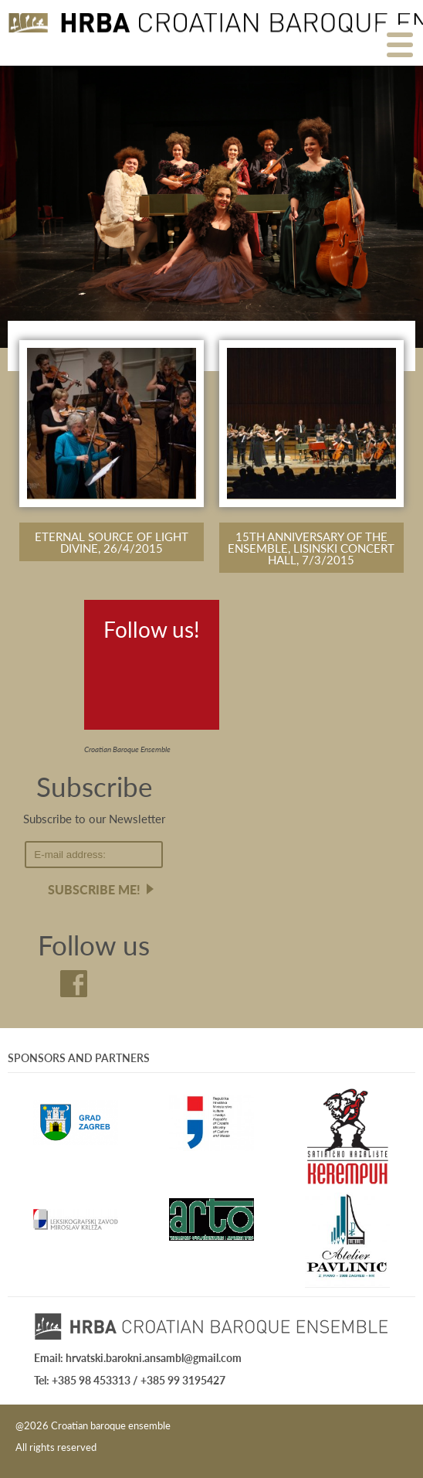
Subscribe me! (94, 889)
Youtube (167, 667)
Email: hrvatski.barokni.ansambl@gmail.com (138, 1357)
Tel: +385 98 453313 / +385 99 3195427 (129, 1379)
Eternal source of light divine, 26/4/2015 (111, 542)
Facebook (119, 667)
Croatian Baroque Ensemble (127, 749)
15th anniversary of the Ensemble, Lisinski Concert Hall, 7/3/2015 (311, 547)
